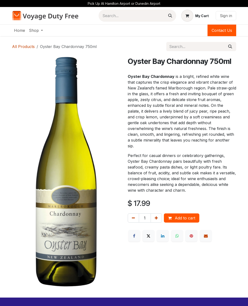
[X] (148, 236)
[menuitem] (19, 30)
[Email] (206, 236)
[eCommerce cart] (195, 15)
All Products (23, 46)
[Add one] (156, 218)
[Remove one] (133, 218)
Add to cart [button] (181, 218)
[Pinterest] (191, 236)
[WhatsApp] (177, 236)
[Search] (170, 16)
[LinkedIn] (162, 236)
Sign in (226, 15)
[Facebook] (134, 236)
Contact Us (222, 30)
